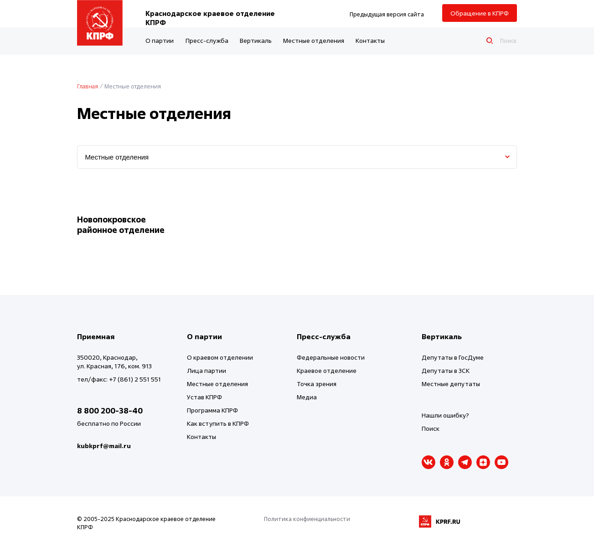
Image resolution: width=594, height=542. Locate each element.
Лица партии (206, 370)
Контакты (370, 40)
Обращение (479, 13)
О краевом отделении (220, 357)
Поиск (430, 428)
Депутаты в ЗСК (446, 370)
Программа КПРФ (212, 410)
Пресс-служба (207, 40)
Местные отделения (313, 40)
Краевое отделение (326, 370)
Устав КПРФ (204, 396)
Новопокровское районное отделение (121, 224)
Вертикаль (256, 40)
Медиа (307, 396)
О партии (159, 40)
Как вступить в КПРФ (218, 423)
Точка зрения (316, 383)
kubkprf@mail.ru (104, 445)
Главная (87, 86)
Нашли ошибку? (445, 415)
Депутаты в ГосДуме (453, 357)
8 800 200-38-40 (110, 410)
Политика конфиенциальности (307, 519)
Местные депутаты (451, 383)
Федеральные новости (331, 357)
